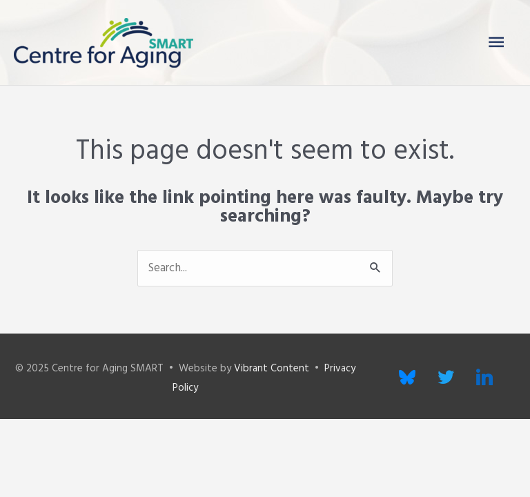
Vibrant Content (271, 368)
